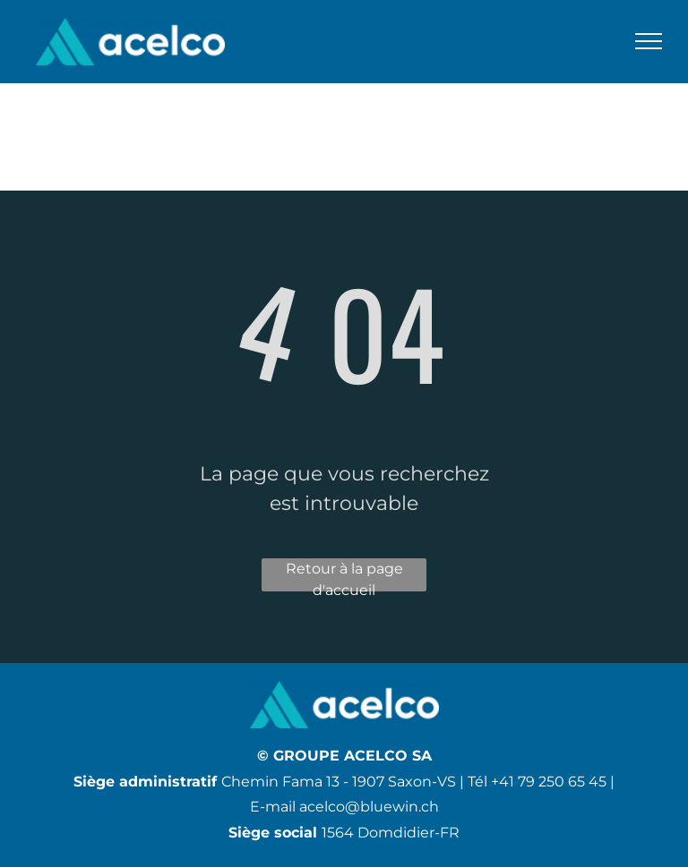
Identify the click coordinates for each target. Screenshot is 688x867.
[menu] (648, 41)
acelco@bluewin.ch (369, 806)
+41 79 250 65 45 (548, 781)
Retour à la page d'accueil (344, 575)
